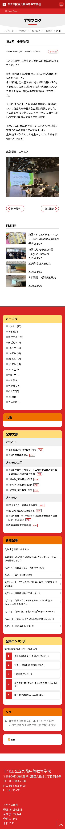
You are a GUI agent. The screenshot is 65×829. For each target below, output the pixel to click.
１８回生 (12, 347)
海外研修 (12, 402)
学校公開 (36, 724)
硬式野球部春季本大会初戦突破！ (29, 695)
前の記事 (15, 208)
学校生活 (12, 337)
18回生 (42, 721)
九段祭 (11, 385)
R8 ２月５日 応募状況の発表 (26, 505)
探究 (10, 396)
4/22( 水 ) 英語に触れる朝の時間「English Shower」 (30, 611)
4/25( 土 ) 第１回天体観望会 (18, 575)
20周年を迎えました (23, 673)
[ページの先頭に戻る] (61, 825)
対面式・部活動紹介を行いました (29, 665)
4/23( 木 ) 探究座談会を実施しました (23, 593)
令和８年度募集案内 (21, 455)
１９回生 (12, 353)
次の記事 (49, 208)
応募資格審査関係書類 (23, 525)
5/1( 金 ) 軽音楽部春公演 (17, 549)
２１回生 (12, 364)
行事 (10, 331)
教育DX (12, 391)
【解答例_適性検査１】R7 (23, 490)
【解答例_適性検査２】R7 (23, 484)
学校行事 (46, 724)
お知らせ (12, 326)
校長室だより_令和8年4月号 (25, 449)
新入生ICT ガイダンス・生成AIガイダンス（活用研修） (35, 684)
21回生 (12, 724)
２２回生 (12, 369)
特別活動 (26, 724)
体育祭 (11, 380)
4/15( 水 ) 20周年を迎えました (19, 626)
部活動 (11, 342)
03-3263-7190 (17, 781)
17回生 (35, 721)
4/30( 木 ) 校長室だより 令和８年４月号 (25, 567)
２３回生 (12, 374)
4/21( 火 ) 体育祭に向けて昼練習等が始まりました (29, 618)
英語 (19, 724)
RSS (13, 739)
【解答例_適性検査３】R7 (23, 479)
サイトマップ (12, 790)
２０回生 (12, 358)
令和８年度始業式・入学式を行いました (31, 656)
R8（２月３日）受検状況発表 (25, 510)
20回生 (50, 721)
